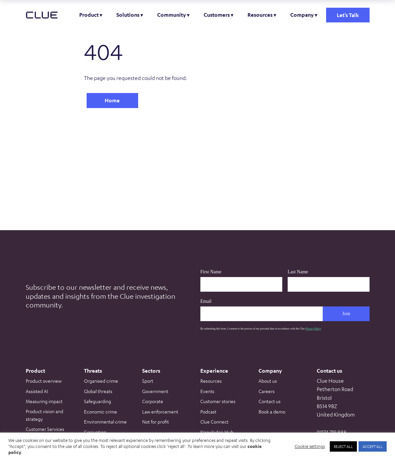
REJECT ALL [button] (343, 446)
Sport (147, 381)
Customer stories (217, 401)
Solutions (127, 14)
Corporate (152, 401)
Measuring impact (44, 401)
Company (302, 14)
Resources (260, 14)
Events (207, 391)
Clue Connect (214, 422)
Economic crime (100, 411)
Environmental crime (105, 422)
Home (112, 100)
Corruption (95, 432)
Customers (217, 14)
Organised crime (101, 381)
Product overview (44, 381)
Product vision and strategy (44, 415)
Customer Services (45, 429)
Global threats (98, 391)
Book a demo (272, 411)
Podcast (208, 411)
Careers (267, 391)
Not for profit (155, 422)
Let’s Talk (348, 15)
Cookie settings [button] (310, 446)
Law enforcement (160, 411)
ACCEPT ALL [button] (373, 446)
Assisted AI (37, 391)
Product (89, 14)
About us (268, 381)
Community (171, 14)
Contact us (270, 401)
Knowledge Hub (216, 432)
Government (155, 391)
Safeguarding (97, 401)
